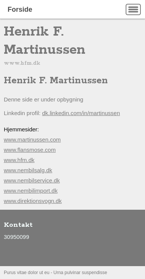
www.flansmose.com (30, 150)
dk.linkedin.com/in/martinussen (81, 113)
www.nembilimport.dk (31, 190)
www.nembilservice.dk (32, 180)
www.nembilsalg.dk (28, 170)
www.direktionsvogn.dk (33, 201)
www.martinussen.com (32, 139)
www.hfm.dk (19, 160)
